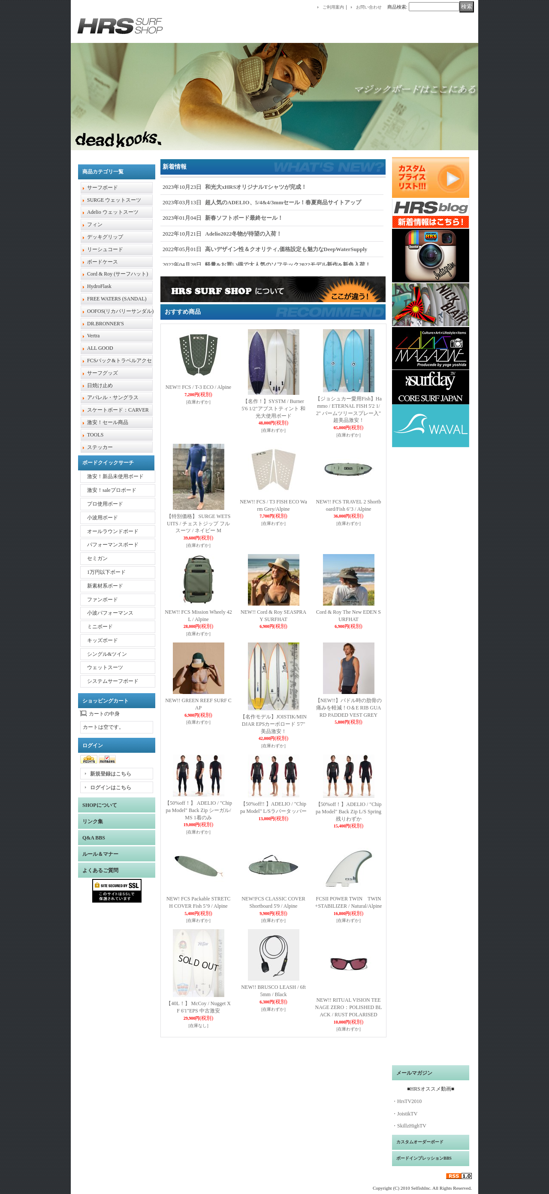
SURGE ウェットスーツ (114, 200)
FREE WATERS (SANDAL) (116, 299)
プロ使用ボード (105, 504)
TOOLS (95, 435)
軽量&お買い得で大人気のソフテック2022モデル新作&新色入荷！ (288, 264)
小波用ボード (102, 518)
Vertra (93, 336)
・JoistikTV (404, 1114)
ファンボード (102, 600)
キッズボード (102, 640)
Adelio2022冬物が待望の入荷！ (243, 233)
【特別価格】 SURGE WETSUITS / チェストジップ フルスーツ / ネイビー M (198, 523)
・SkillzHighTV (409, 1126)
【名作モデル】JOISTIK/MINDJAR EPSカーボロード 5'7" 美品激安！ (273, 724)
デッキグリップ (105, 237)
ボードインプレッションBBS (424, 1158)
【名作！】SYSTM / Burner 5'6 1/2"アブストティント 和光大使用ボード (273, 408)
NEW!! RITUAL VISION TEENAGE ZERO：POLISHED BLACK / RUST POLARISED (348, 1007)
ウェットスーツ (105, 667)
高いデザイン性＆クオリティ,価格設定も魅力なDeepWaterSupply (286, 249)
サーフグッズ (102, 373)
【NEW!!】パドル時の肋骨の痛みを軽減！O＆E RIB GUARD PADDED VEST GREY (348, 707)
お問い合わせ (369, 7)
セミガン (97, 558)
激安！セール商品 (107, 422)
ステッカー (100, 447)
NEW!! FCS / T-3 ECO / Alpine (198, 387)
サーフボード (102, 188)
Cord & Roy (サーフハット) (117, 274)
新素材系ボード (105, 586)
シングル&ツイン (107, 654)
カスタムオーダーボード (419, 1141)
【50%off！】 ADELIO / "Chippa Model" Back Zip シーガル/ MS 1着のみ (198, 810)
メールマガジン (414, 1073)
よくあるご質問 (100, 870)
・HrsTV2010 (407, 1101)
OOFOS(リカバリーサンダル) (120, 311)
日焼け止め (100, 385)
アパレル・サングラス (113, 397)
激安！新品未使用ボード (115, 476)
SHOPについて (99, 805)
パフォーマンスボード (113, 545)
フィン (95, 224)
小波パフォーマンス (110, 613)
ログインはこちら (110, 788)
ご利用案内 (333, 7)
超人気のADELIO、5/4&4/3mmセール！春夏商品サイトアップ (283, 202)
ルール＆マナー (100, 854)
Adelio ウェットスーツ (113, 212)
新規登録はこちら (110, 774)
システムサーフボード (113, 681)
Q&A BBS (93, 838)
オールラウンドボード (113, 531)
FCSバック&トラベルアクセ (119, 361)
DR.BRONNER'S (105, 324)
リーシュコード (105, 249)
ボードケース (102, 262)
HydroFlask (99, 286)
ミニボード (100, 627)
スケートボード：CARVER (118, 410)
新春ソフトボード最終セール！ (244, 218)
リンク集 (92, 821)
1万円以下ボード (106, 572)
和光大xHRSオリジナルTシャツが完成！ (256, 187)
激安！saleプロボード (111, 490)
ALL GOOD (100, 348)
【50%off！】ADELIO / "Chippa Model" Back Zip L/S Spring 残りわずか (349, 811)
